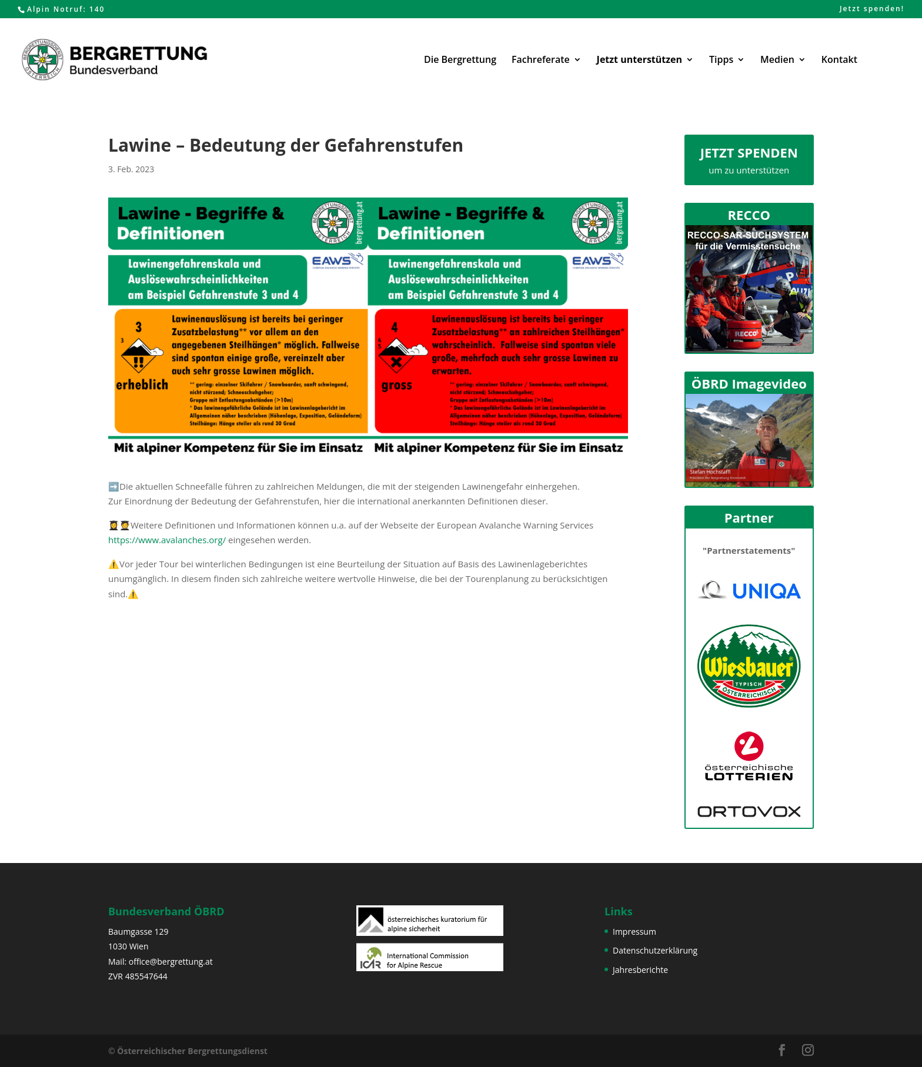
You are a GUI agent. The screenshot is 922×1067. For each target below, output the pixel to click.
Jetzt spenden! (872, 9)
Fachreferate (541, 60)
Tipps (721, 60)
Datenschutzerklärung (655, 950)
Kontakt (839, 60)
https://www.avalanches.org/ (167, 540)
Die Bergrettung (460, 60)
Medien (777, 60)
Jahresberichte (640, 969)
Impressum (634, 931)
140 (97, 9)
